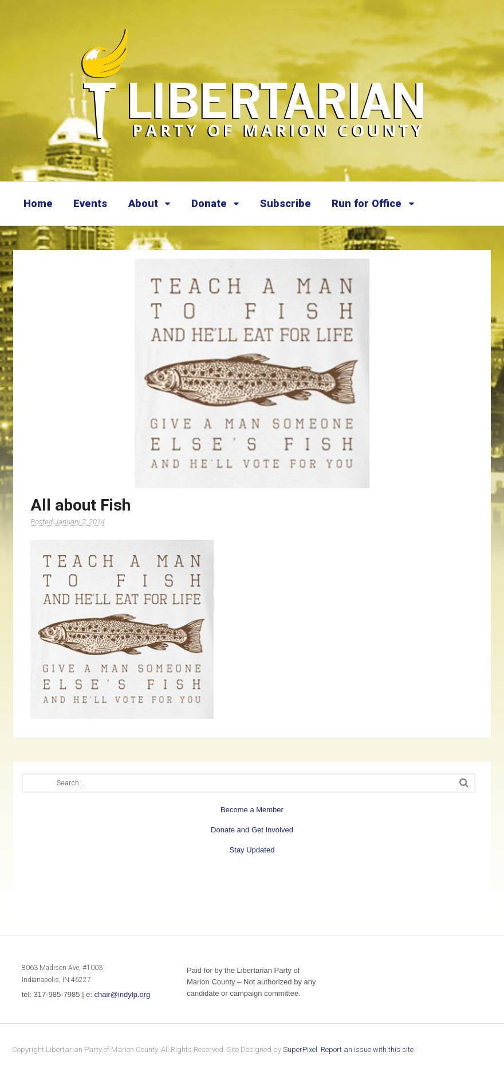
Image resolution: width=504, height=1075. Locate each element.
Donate (209, 203)
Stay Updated (252, 850)
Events (90, 203)
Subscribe (285, 203)
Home (38, 203)
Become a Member (252, 809)
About (143, 203)
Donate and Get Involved (252, 829)
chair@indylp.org (122, 994)
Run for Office (366, 203)
